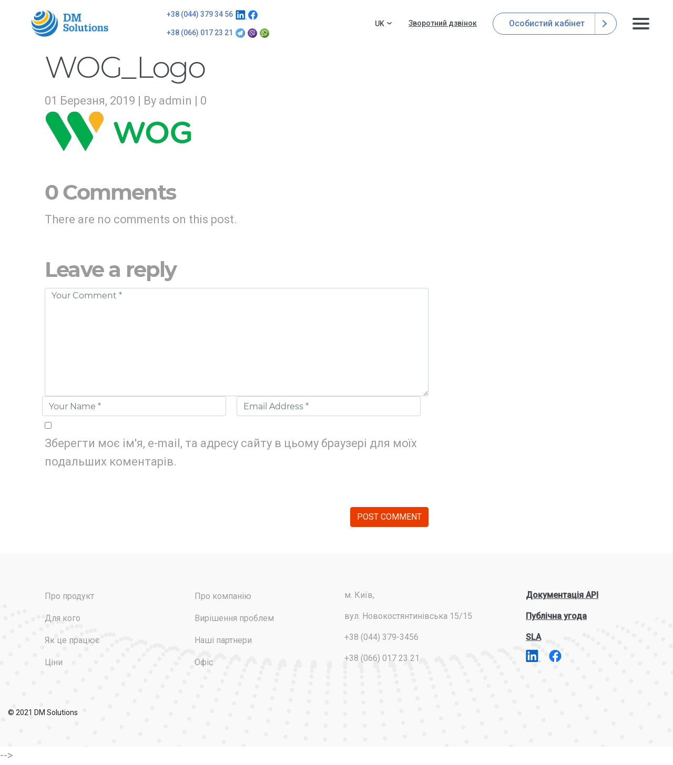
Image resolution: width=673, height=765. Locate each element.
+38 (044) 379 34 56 (200, 14)
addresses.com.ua (71, 23)
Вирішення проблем (234, 618)
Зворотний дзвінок (443, 23)
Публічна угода (556, 616)
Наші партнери (223, 640)
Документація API (562, 595)
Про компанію (223, 596)
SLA (533, 637)
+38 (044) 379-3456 (381, 637)
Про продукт (69, 596)
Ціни (54, 662)
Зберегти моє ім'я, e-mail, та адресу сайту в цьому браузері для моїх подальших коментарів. (231, 452)
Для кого (62, 618)
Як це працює (72, 640)
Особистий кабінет (554, 23)
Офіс (204, 662)
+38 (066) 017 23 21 (200, 32)
